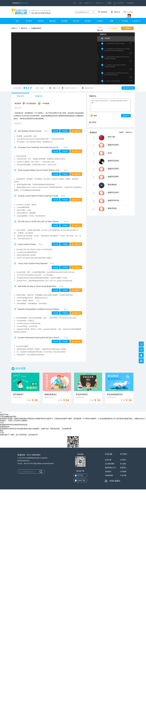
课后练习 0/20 (128, 88)
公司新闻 (123, 471)
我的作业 (117, 12)
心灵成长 (135, 21)
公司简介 (123, 460)
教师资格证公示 (110, 467)
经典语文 (41, 21)
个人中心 (130, 12)
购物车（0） (89, 3)
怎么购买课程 (109, 464)
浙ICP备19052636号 (23, 460)
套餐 (111, 21)
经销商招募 (130, 3)
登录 (74, 3)
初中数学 (29, 21)
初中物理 (64, 21)
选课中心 (14, 28)
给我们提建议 (115, 481)
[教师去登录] (24, 3)
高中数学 (88, 21)
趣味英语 (52, 21)
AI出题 (55, 131)
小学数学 (100, 21)
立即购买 (127, 28)
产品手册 (123, 475)
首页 (17, 21)
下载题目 (65, 131)
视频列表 (38, 96)
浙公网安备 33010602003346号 (43, 463)
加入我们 (123, 464)
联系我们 (123, 467)
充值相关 (108, 471)
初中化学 (76, 21)
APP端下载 (120, 3)
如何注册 (108, 460)
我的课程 (104, 12)
